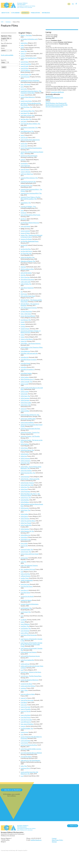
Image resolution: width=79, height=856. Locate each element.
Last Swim (23, 121)
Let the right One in (26, 251)
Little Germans (25, 400)
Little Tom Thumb (26, 523)
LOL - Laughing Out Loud (28, 569)
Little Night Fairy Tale (27, 485)
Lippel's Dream (25, 328)
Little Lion (24, 456)
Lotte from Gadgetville (27, 660)
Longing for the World (27, 596)
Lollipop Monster (25, 576)
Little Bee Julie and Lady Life (29, 353)
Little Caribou (25, 377)
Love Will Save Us (26, 722)
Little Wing (24, 537)
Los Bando (24, 619)
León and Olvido (25, 226)
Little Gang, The (25, 396)
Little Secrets (25, 508)
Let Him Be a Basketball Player (29, 241)
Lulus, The (23, 766)
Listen (22, 334)
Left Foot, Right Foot (27, 174)
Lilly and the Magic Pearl (28, 296)
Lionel (22, 322)
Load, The (23, 561)
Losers (22, 622)
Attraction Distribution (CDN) (54, 97)
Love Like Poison (25, 717)
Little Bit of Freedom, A (27, 369)
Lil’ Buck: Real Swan (26, 311)
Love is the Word (25, 715)
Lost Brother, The (26, 628)
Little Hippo (24, 448)
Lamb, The (24, 51)
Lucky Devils (24, 742)
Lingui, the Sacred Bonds (28, 316)
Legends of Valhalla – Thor (28, 206)
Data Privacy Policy (57, 840)
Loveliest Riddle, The (27, 728)
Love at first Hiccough (27, 700)
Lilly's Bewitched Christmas (29, 307)
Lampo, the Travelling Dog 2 (29, 58)
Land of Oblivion (25, 70)
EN (69, 4)
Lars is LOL (24, 89)
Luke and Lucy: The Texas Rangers (30, 760)
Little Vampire (25, 529)
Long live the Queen (26, 586)
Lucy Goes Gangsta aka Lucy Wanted (31, 752)
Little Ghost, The (25, 405)
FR (73, 4)
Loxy (22, 734)
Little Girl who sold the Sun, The (30, 414)
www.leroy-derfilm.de (57, 92)
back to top (73, 825)
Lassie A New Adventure (28, 97)
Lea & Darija (24, 163)
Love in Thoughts (26, 709)
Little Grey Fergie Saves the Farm (30, 428)
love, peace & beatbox (27, 724)
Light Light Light (25, 281)
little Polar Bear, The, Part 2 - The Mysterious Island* (30, 494)
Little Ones (24, 489)
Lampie (23, 55)
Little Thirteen (25, 518)
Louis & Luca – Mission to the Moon (31, 672)
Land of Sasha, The (26, 74)
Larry (22, 86)
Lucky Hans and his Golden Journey (31, 749)
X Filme (48, 101)
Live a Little (24, 543)
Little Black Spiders (26, 373)
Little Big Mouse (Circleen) (28, 359)
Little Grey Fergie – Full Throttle (30, 436)
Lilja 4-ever (24, 294)
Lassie (22, 95)
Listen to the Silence (27, 339)
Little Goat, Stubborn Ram (28, 418)
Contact (54, 838)
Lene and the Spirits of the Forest (30, 215)
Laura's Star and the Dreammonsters (31, 148)
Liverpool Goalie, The (27, 549)
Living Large (24, 558)
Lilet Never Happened (27, 287)
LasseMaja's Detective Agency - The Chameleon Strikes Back (31, 92)
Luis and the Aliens (26, 756)
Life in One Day (25, 277)
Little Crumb (24, 384)
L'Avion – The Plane (26, 35)
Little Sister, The (25, 510)
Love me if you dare (26, 719)
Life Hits (23, 275)
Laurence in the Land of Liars (29, 155)
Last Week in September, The (29, 127)
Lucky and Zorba (25, 740)
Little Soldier (24, 514)
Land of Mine (24, 68)
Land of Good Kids (26, 64)
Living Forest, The (26, 551)
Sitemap (54, 841)
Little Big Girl (24, 357)
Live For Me (24, 545)
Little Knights (25, 454)
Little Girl (23, 408)
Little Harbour (25, 444)
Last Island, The (25, 113)
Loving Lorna (24, 732)
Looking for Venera (26, 600)
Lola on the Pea (25, 574)
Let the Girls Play (26, 249)
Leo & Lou (23, 218)
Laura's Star (24, 143)
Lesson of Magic (25, 233)
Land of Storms (25, 76)
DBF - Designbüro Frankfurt (21, 850)
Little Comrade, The (26, 381)
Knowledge (46, 12)
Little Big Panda (25, 363)
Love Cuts (23, 704)
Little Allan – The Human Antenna (31, 343)
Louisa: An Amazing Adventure (29, 680)
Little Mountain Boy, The (28, 473)
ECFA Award (15, 12)
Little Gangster (25, 398)
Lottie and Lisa (25, 664)
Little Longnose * (26, 460)
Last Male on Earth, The (27, 115)
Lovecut (23, 726)
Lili (21, 291)
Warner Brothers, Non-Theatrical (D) (56, 103)
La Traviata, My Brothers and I (29, 39)
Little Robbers (25, 502)
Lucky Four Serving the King (29, 745)
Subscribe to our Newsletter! (12, 790)
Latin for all (24, 137)
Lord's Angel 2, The (26, 608)
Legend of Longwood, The (28, 181)
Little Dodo (24, 394)
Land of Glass (24, 62)
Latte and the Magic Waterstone (30, 139)
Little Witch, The (25, 539)
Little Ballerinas (25, 351)
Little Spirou (24, 516)
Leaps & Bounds (25, 165)
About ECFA (5, 12)
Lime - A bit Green (26, 313)
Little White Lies (25, 535)
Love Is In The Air (25, 711)
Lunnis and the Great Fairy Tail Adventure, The (29, 772)
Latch (22, 135)
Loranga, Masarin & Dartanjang (29, 604)
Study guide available (7, 55)
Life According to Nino (27, 269)
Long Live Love (25, 584)
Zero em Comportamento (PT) (54, 106)
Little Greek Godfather (27, 422)
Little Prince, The (26, 497)
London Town (24, 578)
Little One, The (25, 487)
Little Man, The (25, 463)
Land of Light (24, 66)
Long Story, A (24, 590)
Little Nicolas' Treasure (27, 482)
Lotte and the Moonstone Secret (30, 656)
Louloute (23, 688)
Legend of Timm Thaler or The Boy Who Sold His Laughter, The (31, 198)
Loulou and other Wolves (28, 686)
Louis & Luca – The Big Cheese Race (31, 676)
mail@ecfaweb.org (36, 840)
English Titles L (25, 33)
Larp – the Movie (25, 84)
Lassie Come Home (26, 101)
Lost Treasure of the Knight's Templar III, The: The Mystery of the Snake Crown (31, 644)
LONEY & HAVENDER (27, 580)
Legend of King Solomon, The (29, 178)
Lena (22, 210)
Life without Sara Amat (27, 279)
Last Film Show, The (26, 107)
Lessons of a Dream (26, 239)
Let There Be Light (26, 253)
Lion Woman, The (26, 320)
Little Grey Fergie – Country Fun (30, 432)
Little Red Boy (25, 500)
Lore (22, 615)
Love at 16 (24, 698)
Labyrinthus (24, 43)
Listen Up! (24, 341)
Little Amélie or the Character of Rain (31, 347)
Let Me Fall (24, 245)
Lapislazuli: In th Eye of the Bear (30, 80)
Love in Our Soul (25, 707)
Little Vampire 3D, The (27, 531)
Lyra (22, 776)
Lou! (22, 670)
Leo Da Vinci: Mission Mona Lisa (30, 222)
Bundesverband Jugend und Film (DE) (57, 105)
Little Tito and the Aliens (28, 521)
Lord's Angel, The (26, 612)
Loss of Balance (25, 624)
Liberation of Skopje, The (28, 261)
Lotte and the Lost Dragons (28, 652)
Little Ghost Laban (26, 402)
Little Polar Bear (25, 491)
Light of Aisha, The (26, 284)
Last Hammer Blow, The (27, 111)
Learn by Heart (25, 169)
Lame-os (23, 53)
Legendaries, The (26, 202)
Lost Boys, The (25, 626)
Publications (35, 12)
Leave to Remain (25, 171)
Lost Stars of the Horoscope (29, 635)
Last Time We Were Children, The (30, 123)
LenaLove (23, 212)
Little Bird (24, 367)
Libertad (23, 267)
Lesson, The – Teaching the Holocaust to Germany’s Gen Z (31, 236)
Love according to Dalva (28, 694)
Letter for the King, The (27, 257)
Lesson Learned (25, 231)
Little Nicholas (25, 476)
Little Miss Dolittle (26, 470)
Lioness (23, 324)
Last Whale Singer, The (27, 131)
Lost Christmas (25, 630)
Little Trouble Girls (26, 525)
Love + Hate (24, 690)
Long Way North (25, 592)
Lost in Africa (24, 633)
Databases (25, 12)
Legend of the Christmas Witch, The (31, 193)
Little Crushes (25, 391)
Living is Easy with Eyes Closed (29, 554)
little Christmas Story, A (27, 379)
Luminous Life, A (25, 768)
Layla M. (23, 159)
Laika (22, 45)
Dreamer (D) (49, 96)
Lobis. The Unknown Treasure (29, 565)
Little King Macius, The (27, 450)
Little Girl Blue (25, 411)
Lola (22, 571)
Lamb (22, 47)
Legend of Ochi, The (26, 185)
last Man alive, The (26, 119)
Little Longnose (25, 458)
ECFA (2, 22)
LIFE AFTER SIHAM (26, 273)
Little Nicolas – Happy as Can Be (30, 479)
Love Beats (24, 702)
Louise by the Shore (26, 683)
